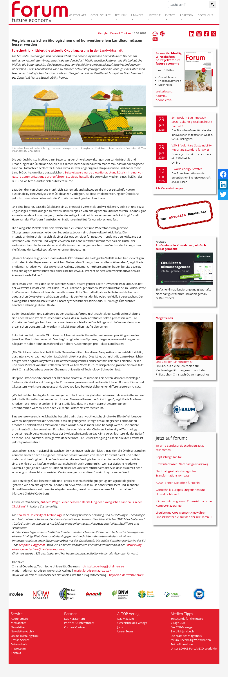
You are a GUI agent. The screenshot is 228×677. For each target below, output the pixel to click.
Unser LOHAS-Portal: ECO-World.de (194, 648)
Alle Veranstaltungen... (170, 188)
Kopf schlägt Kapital (168, 457)
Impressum (18, 648)
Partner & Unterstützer (79, 623)
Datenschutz (19, 644)
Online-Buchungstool (24, 636)
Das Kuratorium (74, 619)
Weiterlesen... (164, 91)
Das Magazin (125, 619)
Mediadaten (19, 623)
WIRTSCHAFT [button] (77, 15)
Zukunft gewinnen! (183, 644)
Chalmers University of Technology (39, 515)
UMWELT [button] (137, 15)
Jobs (120, 627)
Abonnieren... (164, 100)
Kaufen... (161, 96)
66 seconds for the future (187, 619)
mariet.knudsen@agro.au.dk (92, 570)
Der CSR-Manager (182, 627)
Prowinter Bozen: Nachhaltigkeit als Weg (182, 464)
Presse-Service (20, 640)
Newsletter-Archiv (22, 631)
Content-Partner (75, 627)
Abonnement (19, 619)
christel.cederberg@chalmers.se (103, 566)
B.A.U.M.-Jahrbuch (182, 631)
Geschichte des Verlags (132, 623)
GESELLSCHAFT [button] (100, 15)
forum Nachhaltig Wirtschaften (191, 640)
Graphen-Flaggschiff (32, 545)
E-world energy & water (187, 169)
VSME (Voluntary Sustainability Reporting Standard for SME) (192, 147)
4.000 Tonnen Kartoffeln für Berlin (178, 483)
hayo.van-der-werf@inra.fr (126, 575)
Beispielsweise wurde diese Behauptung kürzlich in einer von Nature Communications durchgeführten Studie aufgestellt (77, 174)
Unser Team (125, 631)
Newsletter (18, 627)
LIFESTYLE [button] (154, 15)
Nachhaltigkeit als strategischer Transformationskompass (176, 473)
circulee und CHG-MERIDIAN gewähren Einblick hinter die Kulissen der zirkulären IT (184, 515)
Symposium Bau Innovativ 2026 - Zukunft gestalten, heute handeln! (192, 122)
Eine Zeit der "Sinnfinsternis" (174, 362)
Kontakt (16, 653)
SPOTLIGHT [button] (205, 15)
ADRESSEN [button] (187, 15)
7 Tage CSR (178, 623)
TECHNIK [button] (121, 15)
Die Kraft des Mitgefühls (186, 636)
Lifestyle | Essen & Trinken (114, 33)
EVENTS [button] (170, 15)
